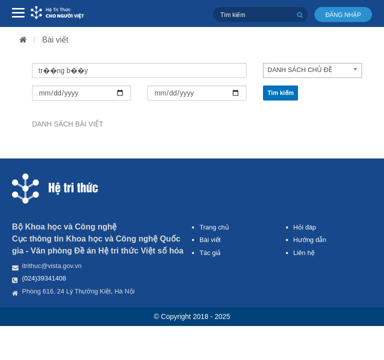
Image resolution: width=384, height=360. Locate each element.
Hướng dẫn (310, 240)
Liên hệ (304, 252)
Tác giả (210, 252)
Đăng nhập (343, 15)
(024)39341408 (44, 278)
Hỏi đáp (305, 227)
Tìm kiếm (281, 93)
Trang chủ (214, 227)
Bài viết (55, 40)
